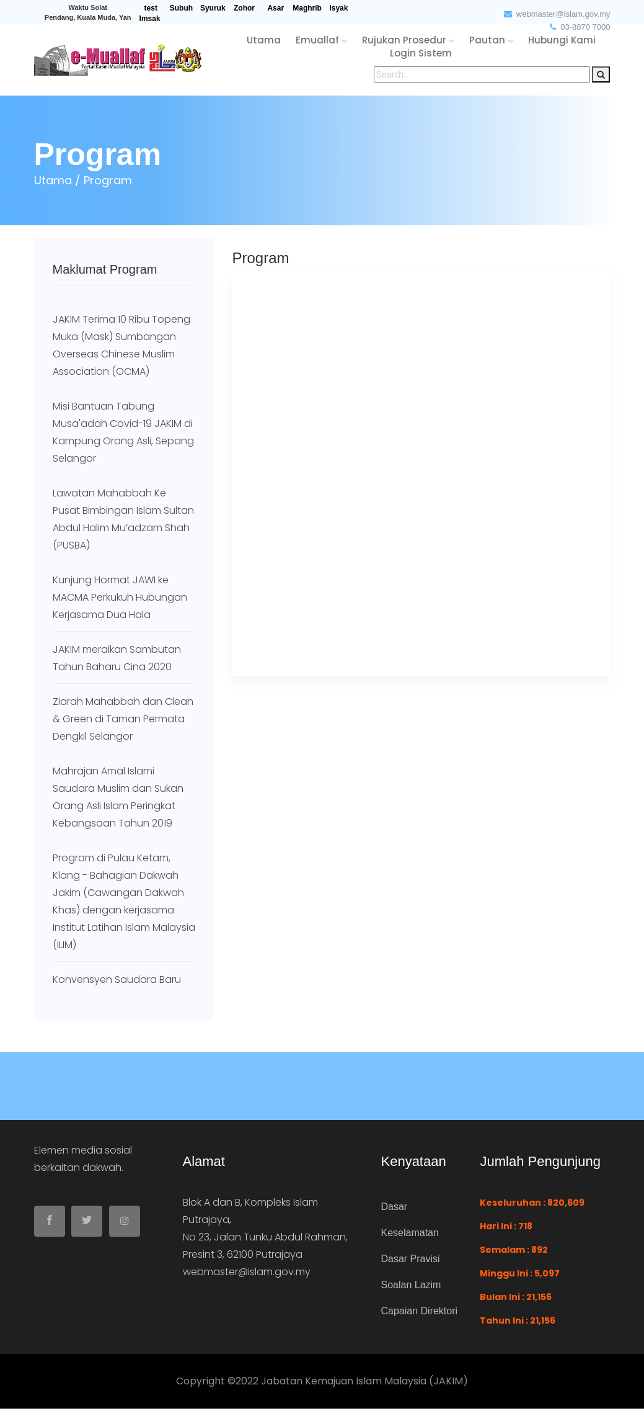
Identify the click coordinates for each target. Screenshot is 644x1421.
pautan (491, 40)
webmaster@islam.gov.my (557, 14)
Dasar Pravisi (410, 1258)
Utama (53, 180)
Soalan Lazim (411, 1285)
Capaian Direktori (419, 1311)
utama (264, 40)
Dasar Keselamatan (409, 1219)
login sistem (421, 53)
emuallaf (321, 40)
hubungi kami (562, 40)
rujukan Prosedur (408, 40)
